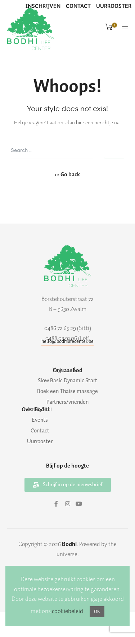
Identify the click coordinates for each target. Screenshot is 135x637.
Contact (40, 431)
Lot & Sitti (40, 409)
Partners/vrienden (67, 402)
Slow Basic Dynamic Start (67, 380)
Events (40, 420)
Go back (70, 174)
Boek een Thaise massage (67, 391)
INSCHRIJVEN (43, 6)
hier (80, 123)
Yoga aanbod (67, 370)
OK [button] (97, 612)
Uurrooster (40, 441)
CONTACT (78, 6)
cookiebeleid (67, 611)
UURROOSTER (113, 6)
